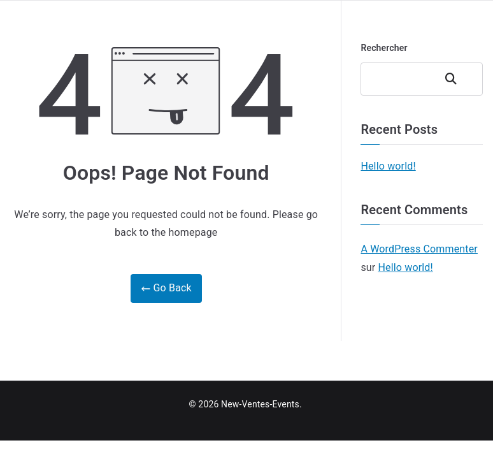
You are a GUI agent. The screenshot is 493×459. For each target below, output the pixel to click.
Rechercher (384, 48)
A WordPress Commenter (419, 249)
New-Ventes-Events (260, 404)
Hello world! (388, 166)
